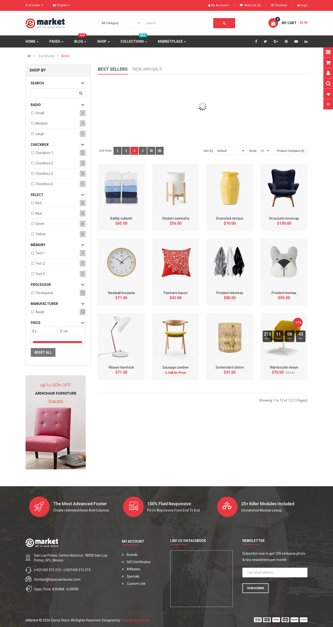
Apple (39, 312)
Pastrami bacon (176, 293)
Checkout (279, 5)
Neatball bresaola (121, 293)
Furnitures (46, 56)
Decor (65, 56)
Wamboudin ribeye (284, 367)
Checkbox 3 (44, 173)
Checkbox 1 (44, 153)
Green (40, 224)
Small (39, 113)
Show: (253, 151)
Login (302, 5)
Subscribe (255, 588)
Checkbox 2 (44, 163)
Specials (133, 576)
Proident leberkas (229, 293)
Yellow (40, 234)
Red (38, 203)
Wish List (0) (250, 5)
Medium (41, 123)
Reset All (43, 352)
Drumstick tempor (230, 218)
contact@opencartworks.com (57, 579)
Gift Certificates (139, 562)
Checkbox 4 (44, 184)
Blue (38, 213)
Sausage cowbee (175, 367)
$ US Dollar (34, 5)
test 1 (40, 253)
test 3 (40, 274)
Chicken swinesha (175, 218)
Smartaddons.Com (135, 620)
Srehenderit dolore (230, 367)
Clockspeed (44, 293)
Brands (132, 555)
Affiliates (133, 569)
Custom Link (136, 584)
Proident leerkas (284, 293)
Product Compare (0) (290, 151)
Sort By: (209, 151)
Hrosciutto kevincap (284, 218)
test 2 (40, 263)
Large (39, 134)
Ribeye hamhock (121, 367)
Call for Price (175, 372)
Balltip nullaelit (121, 218)
